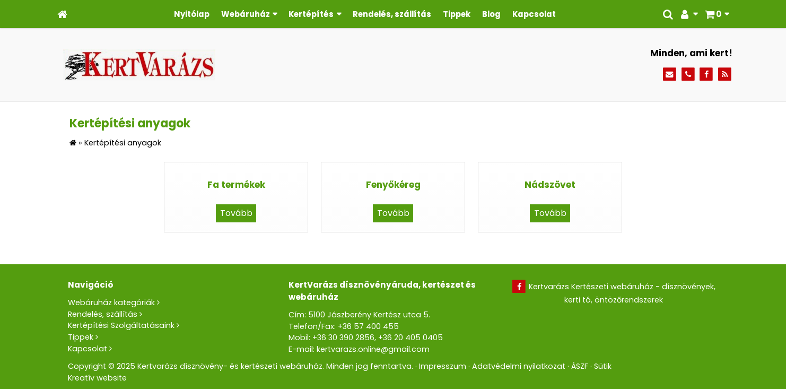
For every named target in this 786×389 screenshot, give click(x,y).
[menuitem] (73, 51)
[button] (27, 41)
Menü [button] (35, 98)
